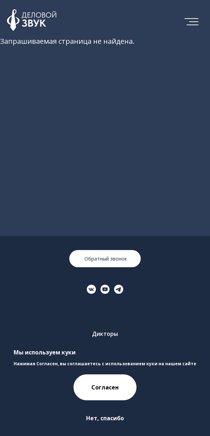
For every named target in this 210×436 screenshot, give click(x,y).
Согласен (105, 387)
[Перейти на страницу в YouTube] (105, 289)
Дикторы (105, 334)
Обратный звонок (105, 258)
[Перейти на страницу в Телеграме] (118, 289)
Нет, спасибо (105, 418)
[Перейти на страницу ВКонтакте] (91, 289)
